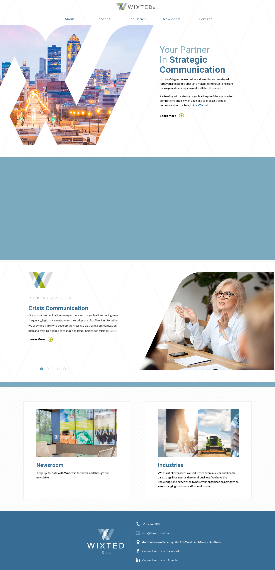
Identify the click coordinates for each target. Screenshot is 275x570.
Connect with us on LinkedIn (157, 560)
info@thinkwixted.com (153, 533)
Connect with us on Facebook (158, 551)
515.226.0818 (148, 524)
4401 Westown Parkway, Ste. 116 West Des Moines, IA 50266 (178, 542)
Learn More (172, 115)
